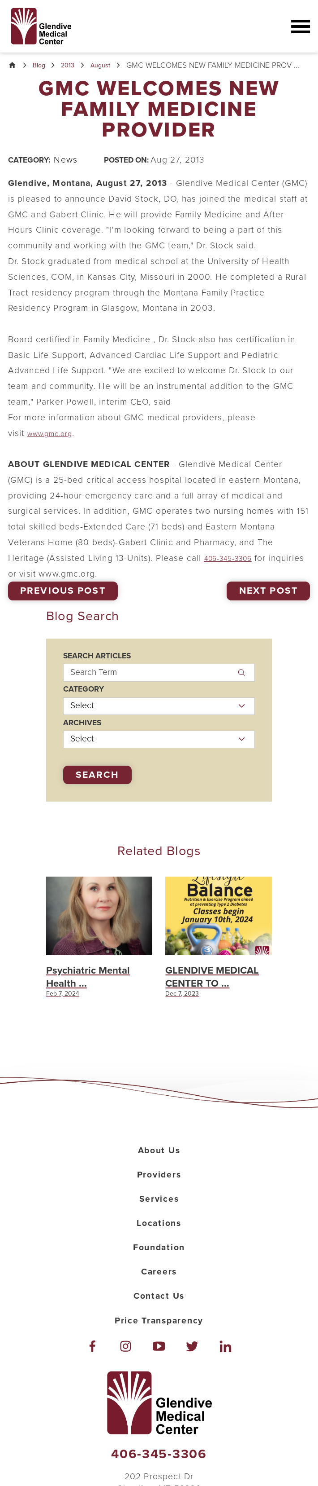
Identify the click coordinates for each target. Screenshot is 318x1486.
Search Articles (97, 666)
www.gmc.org (55, 443)
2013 (75, 66)
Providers (159, 1207)
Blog (44, 66)
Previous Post (63, 601)
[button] (299, 26)
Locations (159, 1256)
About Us (159, 1183)
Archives (82, 732)
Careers (159, 1304)
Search (98, 784)
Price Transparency (159, 1353)
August (112, 66)
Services (159, 1231)
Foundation (159, 1280)
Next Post (268, 601)
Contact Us (159, 1328)
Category (83, 699)
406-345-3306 (234, 568)
